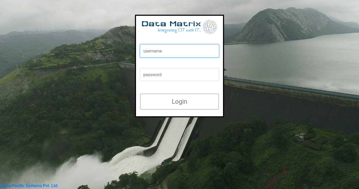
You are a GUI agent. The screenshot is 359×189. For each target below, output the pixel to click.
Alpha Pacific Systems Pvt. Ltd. (29, 185)
